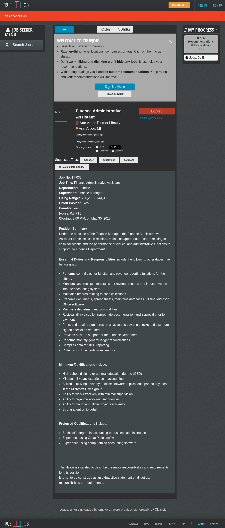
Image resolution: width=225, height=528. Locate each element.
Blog (146, 523)
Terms (158, 523)
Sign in (202, 5)
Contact (133, 523)
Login (201, 523)
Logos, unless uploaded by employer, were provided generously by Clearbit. (113, 509)
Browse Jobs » (179, 5)
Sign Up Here (115, 87)
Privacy (172, 523)
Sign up (217, 5)
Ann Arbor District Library (100, 123)
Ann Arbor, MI (90, 128)
